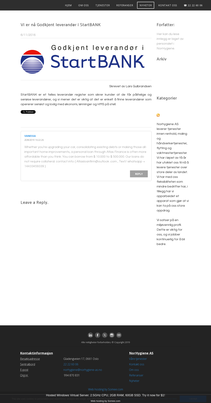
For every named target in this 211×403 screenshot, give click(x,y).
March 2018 (165, 68)
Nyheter (145, 5)
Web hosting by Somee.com (105, 389)
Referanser (124, 5)
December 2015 (168, 87)
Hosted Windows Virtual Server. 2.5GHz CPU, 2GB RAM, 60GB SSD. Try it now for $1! (105, 395)
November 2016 (168, 73)
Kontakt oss (167, 5)
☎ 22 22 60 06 (192, 5)
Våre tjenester (138, 359)
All (158, 107)
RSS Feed (167, 115)
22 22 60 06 (70, 364)
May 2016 (164, 78)
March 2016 (165, 82)
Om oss (83, 5)
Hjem (68, 5)
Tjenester (102, 5)
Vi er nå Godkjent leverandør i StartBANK (61, 25)
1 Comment (143, 35)
